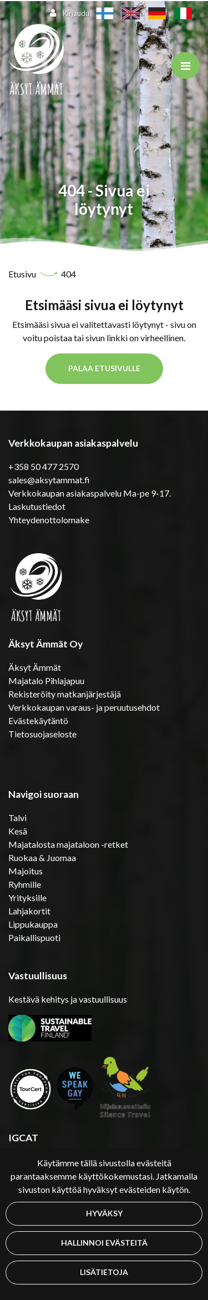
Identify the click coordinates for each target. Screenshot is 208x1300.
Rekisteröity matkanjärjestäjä (64, 694)
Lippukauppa (33, 924)
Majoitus (25, 871)
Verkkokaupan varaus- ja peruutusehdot (84, 707)
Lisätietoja (104, 1272)
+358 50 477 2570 (43, 466)
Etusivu (23, 274)
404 (68, 274)
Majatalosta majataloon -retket (68, 844)
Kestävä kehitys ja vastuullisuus (67, 999)
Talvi (17, 817)
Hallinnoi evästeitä (104, 1242)
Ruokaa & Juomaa (42, 857)
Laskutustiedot (36, 506)
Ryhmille (24, 884)
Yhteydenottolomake (48, 519)
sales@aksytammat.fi (49, 479)
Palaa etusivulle (104, 368)
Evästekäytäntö (38, 720)
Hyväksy (104, 1213)
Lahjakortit (29, 911)
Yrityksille (27, 897)
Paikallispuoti (34, 937)
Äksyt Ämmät (34, 667)
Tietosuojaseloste (42, 734)
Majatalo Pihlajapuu (46, 680)
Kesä (17, 831)
